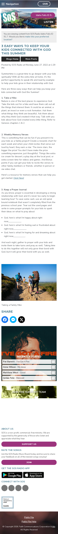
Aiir (53, 526)
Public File (29, 517)
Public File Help (29, 521)
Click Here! (18, 178)
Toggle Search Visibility (53, 4)
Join (29, 462)
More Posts (31, 59)
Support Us (29, 444)
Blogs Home (12, 59)
